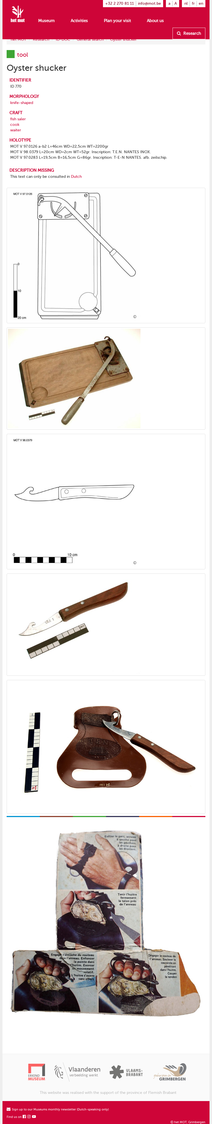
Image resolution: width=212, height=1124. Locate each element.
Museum (46, 20)
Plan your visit (117, 20)
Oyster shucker (123, 39)
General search (90, 39)
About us (155, 20)
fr (193, 3)
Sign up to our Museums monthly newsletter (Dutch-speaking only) (58, 1109)
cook (14, 124)
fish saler (18, 119)
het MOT (18, 39)
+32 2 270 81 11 (119, 3)
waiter (15, 130)
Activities (79, 20)
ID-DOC (63, 39)
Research (189, 33)
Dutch (76, 176)
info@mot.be (149, 3)
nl (186, 3)
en (201, 3)
